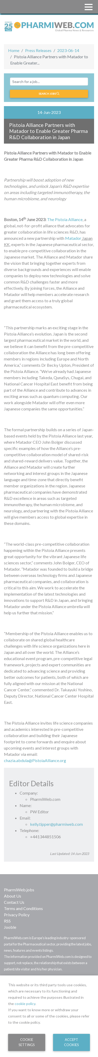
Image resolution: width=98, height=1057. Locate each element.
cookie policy (25, 1003)
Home (13, 50)
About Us (12, 895)
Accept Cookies (71, 1042)
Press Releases (38, 50)
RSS (7, 920)
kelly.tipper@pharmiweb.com (56, 824)
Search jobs (49, 93)
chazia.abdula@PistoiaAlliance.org (35, 760)
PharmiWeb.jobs (19, 889)
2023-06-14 (68, 50)
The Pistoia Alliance (65, 219)
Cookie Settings (27, 1042)
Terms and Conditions (23, 908)
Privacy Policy (17, 914)
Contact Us (14, 902)
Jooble (10, 927)
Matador (73, 238)
